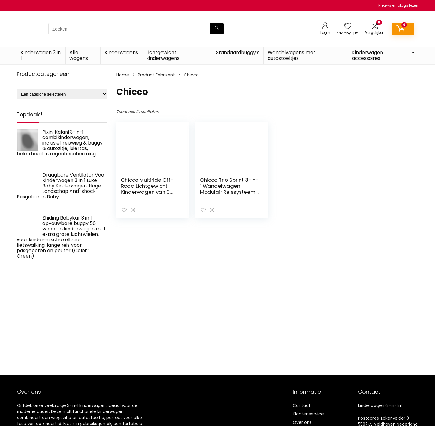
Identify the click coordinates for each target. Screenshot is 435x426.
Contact (302, 405)
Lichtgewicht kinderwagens (162, 55)
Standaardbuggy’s (237, 52)
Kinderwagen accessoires (367, 55)
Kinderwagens (121, 52)
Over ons (302, 422)
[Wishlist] (347, 26)
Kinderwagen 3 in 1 (41, 55)
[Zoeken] (217, 28)
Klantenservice (308, 414)
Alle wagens (78, 55)
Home (122, 75)
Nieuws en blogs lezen (398, 5)
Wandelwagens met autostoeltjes (291, 55)
